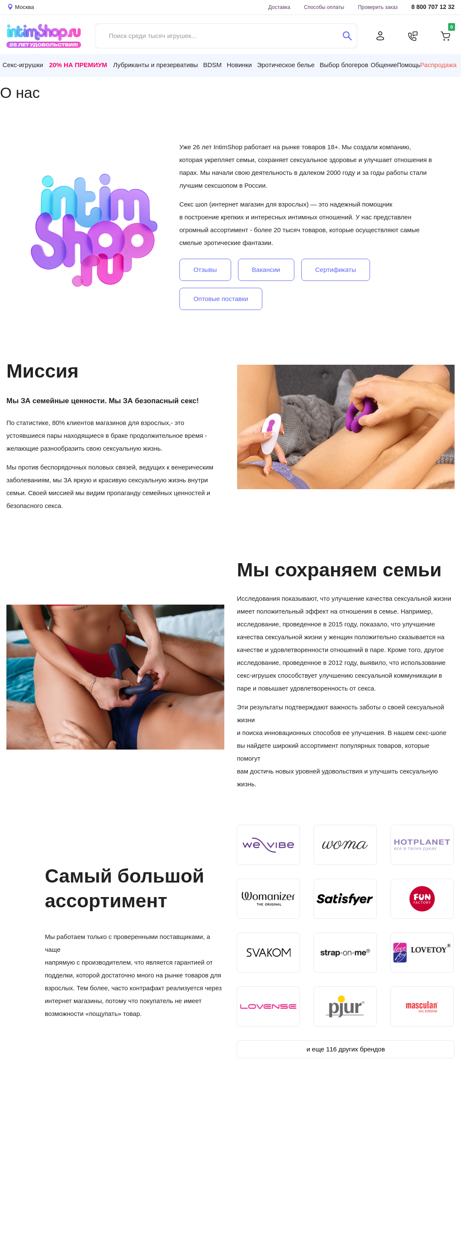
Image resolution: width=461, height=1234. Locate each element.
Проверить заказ (378, 7)
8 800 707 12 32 (433, 7)
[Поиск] (347, 36)
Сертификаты (335, 270)
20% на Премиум (78, 65)
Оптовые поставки (221, 299)
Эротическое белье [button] (285, 65)
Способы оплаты (324, 7)
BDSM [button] (212, 65)
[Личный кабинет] (380, 36)
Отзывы (205, 270)
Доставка (279, 7)
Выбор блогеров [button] (344, 65)
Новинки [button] (239, 65)
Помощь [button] (408, 65)
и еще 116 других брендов (346, 1049)
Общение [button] (384, 65)
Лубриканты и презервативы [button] (155, 65)
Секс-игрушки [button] (23, 65)
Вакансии (266, 270)
